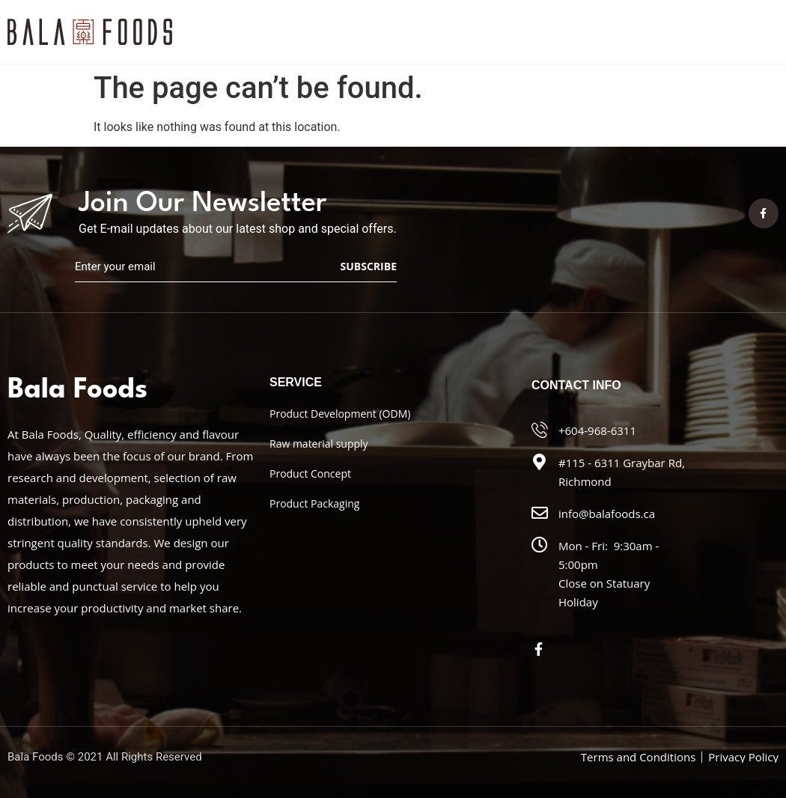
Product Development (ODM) (339, 413)
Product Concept (310, 473)
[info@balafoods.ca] (539, 513)
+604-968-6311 (597, 430)
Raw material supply (318, 443)
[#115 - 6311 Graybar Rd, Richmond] (539, 462)
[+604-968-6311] (539, 429)
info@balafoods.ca (606, 513)
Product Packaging (314, 503)
